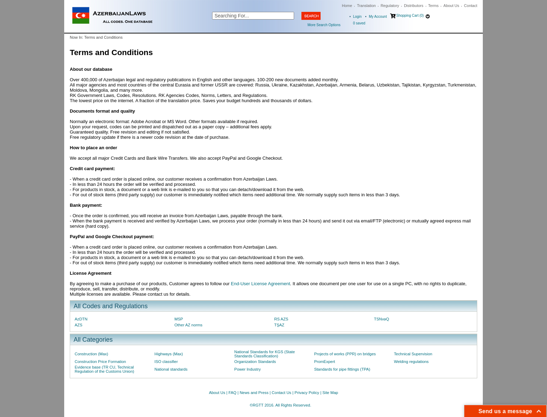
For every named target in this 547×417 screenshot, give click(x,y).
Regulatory (390, 5)
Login (357, 16)
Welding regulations (411, 361)
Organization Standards (255, 361)
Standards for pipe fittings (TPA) (342, 369)
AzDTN (81, 319)
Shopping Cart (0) (410, 15)
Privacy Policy (306, 393)
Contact (470, 5)
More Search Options (324, 25)
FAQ (232, 393)
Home (347, 5)
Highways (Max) (169, 354)
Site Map (330, 393)
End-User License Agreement (260, 283)
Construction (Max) (91, 354)
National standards (171, 369)
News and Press (254, 393)
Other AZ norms (188, 325)
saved (359, 23)
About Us (451, 5)
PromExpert (324, 361)
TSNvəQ (381, 319)
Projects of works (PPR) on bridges (345, 354)
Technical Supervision (413, 354)
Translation (366, 5)
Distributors (414, 5)
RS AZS (281, 319)
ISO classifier (166, 361)
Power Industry (247, 369)
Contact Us (281, 393)
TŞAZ (279, 325)
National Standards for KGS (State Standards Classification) (264, 354)
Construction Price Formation (100, 361)
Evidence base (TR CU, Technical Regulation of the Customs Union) (104, 369)
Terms (433, 5)
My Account (378, 16)
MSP (178, 319)
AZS (78, 325)
